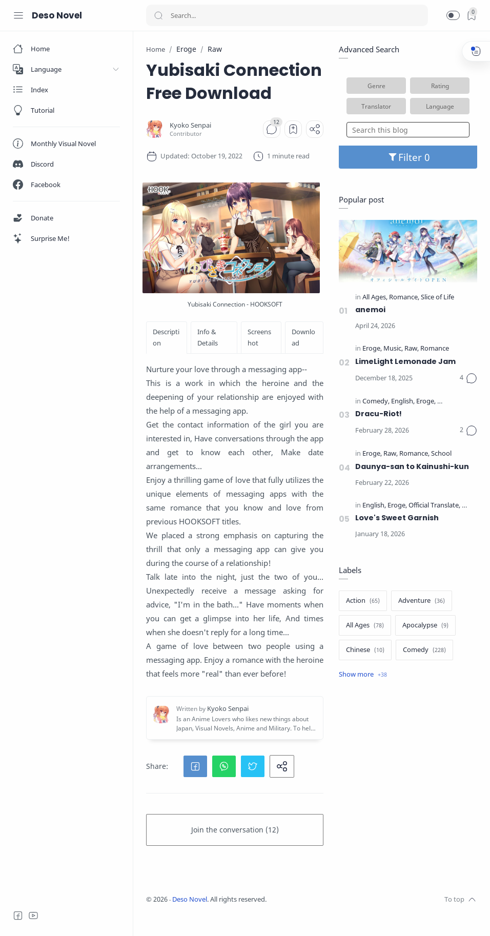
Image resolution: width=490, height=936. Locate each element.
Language (440, 106)
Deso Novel (57, 15)
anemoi (370, 309)
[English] (403, 401)
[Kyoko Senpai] (190, 125)
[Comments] (271, 129)
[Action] (363, 601)
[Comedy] (376, 401)
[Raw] (411, 349)
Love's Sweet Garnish (397, 518)
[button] (453, 15)
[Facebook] (18, 915)
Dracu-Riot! (378, 414)
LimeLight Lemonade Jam (405, 361)
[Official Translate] (462, 401)
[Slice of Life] (437, 297)
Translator (376, 106)
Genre (376, 86)
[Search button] (158, 15)
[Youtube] (33, 915)
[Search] (287, 15)
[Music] (393, 349)
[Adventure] (421, 601)
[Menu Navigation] (18, 15)
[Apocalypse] (425, 625)
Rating (440, 86)
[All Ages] (374, 297)
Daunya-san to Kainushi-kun (412, 466)
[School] (441, 454)
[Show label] (363, 674)
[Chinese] (365, 650)
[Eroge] (372, 349)
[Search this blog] (407, 129)
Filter (408, 157)
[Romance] (404, 297)
